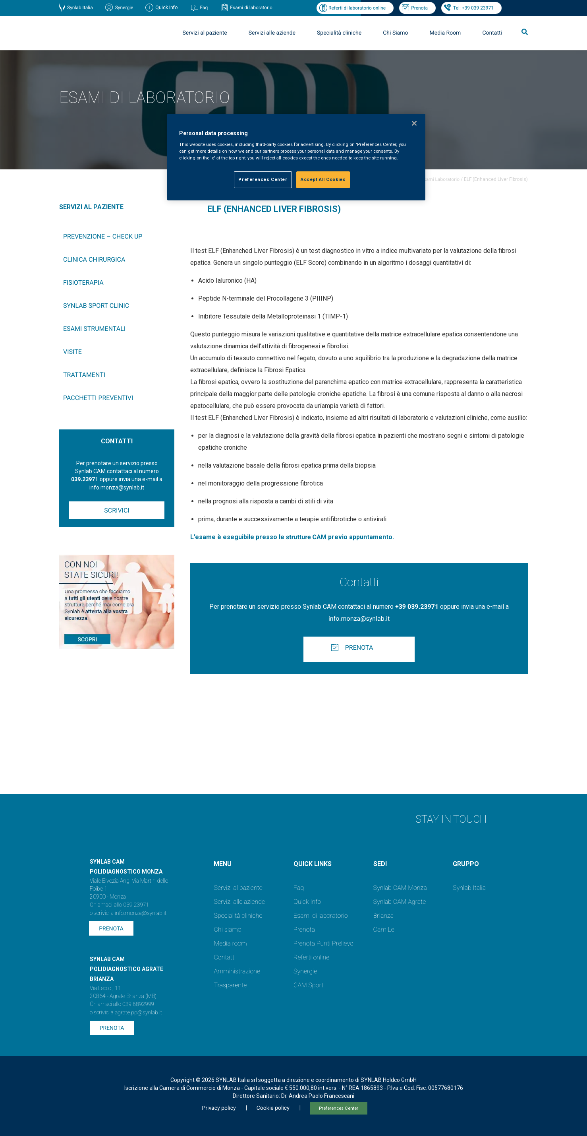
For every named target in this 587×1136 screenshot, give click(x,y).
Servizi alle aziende (272, 33)
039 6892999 (138, 1004)
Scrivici (116, 510)
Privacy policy (219, 1108)
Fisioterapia (83, 282)
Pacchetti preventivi (98, 398)
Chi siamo (227, 929)
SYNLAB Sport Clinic (96, 305)
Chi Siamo (395, 33)
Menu (223, 864)
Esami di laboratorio (251, 7)
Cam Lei (384, 929)
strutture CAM (306, 537)
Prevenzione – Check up (102, 236)
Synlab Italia (80, 7)
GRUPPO (466, 864)
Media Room (445, 33)
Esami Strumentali (94, 328)
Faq (204, 7)
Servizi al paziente (205, 33)
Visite (72, 351)
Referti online (311, 957)
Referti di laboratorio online (357, 8)
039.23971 (84, 479)
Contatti (492, 33)
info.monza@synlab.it (359, 618)
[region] (296, 157)
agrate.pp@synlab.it (138, 1013)
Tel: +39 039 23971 (473, 8)
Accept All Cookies (323, 179)
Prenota (419, 8)
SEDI (380, 864)
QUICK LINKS (313, 864)
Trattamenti (84, 375)
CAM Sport (308, 985)
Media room (230, 943)
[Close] (414, 123)
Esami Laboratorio (440, 179)
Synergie (124, 7)
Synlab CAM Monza (400, 887)
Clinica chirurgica (94, 259)
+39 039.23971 (416, 606)
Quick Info (307, 901)
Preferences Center (338, 1108)
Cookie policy (273, 1108)
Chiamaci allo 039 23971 (119, 905)
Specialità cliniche (339, 33)
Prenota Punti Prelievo (323, 943)
